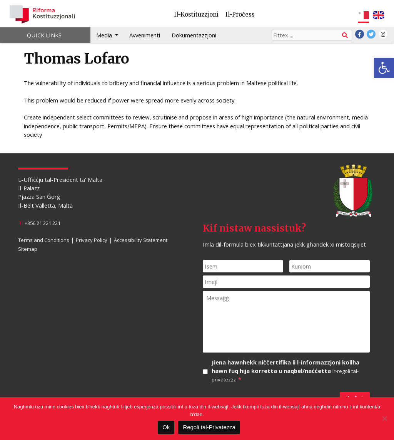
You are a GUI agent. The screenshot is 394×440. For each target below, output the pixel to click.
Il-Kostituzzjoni (196, 14)
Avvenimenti (144, 35)
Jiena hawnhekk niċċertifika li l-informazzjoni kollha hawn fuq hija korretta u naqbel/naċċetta (285, 371)
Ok (166, 427)
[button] (384, 68)
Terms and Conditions (43, 240)
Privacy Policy (91, 240)
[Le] (384, 418)
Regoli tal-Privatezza (209, 427)
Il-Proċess (240, 14)
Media (105, 35)
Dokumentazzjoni (194, 35)
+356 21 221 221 (42, 222)
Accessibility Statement (140, 240)
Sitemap (27, 248)
